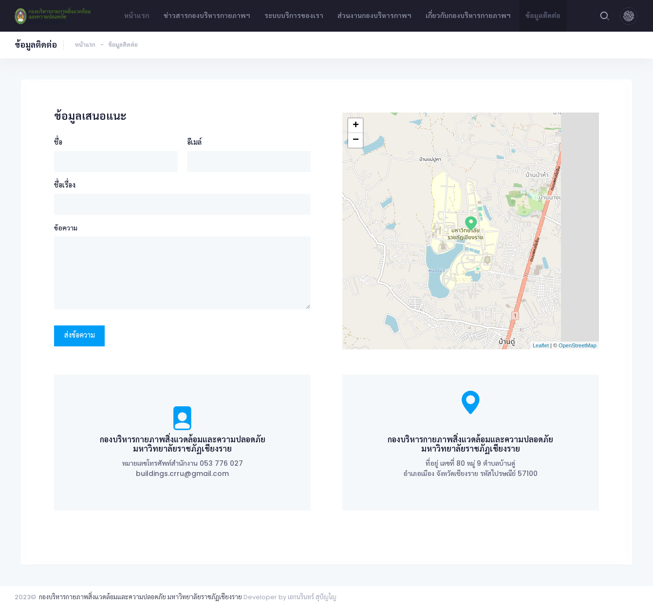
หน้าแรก (136, 16)
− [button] (356, 140)
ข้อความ (65, 228)
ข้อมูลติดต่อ (542, 16)
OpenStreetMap (578, 345)
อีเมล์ (194, 142)
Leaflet (541, 345)
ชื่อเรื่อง (64, 185)
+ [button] (356, 125)
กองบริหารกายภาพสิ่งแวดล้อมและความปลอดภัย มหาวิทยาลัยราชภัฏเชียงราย (140, 597)
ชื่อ (58, 142)
